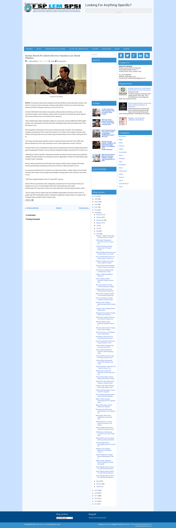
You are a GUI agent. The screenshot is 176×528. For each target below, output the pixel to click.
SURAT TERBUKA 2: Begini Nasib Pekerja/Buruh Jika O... (105, 456)
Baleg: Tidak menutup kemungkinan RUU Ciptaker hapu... (105, 400)
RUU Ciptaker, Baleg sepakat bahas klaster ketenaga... (105, 395)
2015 (96, 501)
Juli (97, 225)
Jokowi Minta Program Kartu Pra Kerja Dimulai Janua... (105, 356)
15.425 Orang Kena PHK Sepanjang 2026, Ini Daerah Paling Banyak (108, 111)
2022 (96, 207)
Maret (98, 481)
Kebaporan (106, 49)
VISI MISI (95, 49)
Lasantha (127, 524)
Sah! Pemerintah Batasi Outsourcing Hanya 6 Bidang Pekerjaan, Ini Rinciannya (139, 104)
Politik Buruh (123, 171)
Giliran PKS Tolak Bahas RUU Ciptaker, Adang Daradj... (105, 382)
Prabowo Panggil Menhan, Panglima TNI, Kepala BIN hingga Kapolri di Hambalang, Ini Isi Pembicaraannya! (109, 145)
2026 (96, 196)
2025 (96, 199)
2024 (96, 202)
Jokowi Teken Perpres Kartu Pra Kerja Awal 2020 (105, 346)
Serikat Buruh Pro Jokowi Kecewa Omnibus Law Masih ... (104, 423)
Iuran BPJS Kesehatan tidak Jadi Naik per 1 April (104, 270)
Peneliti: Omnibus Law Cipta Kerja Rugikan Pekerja (105, 262)
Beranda (59, 208)
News (52, 61)
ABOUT (117, 49)
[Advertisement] (88, 30)
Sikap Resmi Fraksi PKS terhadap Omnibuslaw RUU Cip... (105, 372)
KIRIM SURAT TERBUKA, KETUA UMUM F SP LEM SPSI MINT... (104, 462)
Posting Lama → (84, 208)
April (97, 234)
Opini (120, 161)
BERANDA (29, 49)
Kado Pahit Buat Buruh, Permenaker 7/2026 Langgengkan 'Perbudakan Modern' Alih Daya (109, 133)
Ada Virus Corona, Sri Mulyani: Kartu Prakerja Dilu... (105, 333)
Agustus (99, 223)
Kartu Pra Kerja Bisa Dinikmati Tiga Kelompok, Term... (105, 342)
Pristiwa (121, 177)
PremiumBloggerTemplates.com (141, 524)
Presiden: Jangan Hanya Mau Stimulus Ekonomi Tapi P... (105, 236)
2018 (96, 493)
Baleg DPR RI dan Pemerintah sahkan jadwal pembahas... (105, 439)
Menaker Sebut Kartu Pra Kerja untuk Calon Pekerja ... (105, 328)
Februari (99, 484)
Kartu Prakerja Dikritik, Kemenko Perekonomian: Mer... (105, 280)
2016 (96, 498)
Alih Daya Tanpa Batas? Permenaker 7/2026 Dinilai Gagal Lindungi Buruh (108, 122)
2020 (96, 212)
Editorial (121, 146)
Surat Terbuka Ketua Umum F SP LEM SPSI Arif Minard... (105, 467)
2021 (96, 210)
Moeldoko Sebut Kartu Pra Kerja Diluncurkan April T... (105, 337)
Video (121, 187)
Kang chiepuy (33, 61)
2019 (96, 490)
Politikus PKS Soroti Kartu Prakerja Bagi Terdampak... (105, 290)
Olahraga (122, 158)
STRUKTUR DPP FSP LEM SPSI (55, 49)
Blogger (57, 524)
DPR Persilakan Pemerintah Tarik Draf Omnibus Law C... (105, 428)
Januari (98, 486)
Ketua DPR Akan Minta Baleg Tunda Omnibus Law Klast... (105, 266)
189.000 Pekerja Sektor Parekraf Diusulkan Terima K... (105, 323)
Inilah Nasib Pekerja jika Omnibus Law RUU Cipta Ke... (104, 241)
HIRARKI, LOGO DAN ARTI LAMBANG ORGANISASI (136, 119)
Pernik (121, 168)
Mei (97, 231)
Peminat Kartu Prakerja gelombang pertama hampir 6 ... (106, 304)
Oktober (99, 217)
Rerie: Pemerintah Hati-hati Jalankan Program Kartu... (105, 299)
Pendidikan (122, 165)
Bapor (121, 139)
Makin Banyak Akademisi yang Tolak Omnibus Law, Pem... (106, 253)
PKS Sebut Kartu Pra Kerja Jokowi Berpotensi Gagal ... (105, 285)
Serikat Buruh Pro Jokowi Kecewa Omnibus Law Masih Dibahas (52, 57)
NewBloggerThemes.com (143, 526)
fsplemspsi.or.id (35, 4)
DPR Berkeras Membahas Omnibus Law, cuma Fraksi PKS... (105, 433)
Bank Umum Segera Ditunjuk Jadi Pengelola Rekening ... (105, 294)
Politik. (121, 174)
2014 (96, 504)
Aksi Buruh (122, 136)
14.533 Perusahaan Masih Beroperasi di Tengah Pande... (104, 247)
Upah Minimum (124, 183)
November (99, 214)
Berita (121, 143)
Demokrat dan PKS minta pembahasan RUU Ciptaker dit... (105, 411)
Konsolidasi (123, 152)
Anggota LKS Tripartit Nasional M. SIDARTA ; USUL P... (104, 450)
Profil (39, 49)
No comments (61, 61)
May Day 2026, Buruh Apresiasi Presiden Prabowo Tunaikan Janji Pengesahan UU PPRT (108, 158)
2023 (96, 204)
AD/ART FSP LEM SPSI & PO (78, 49)
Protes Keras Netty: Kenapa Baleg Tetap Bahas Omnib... (105, 377)
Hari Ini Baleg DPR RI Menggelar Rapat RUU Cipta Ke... (106, 444)
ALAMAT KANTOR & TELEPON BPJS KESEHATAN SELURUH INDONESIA (139, 89)
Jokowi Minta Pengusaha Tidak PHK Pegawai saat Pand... (104, 362)
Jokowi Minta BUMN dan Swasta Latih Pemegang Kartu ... (104, 351)
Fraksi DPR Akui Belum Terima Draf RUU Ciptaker (105, 391)
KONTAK (126, 49)
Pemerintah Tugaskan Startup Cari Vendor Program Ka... (105, 318)
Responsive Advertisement (97, 518)
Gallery (121, 149)
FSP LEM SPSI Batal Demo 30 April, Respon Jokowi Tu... (105, 257)
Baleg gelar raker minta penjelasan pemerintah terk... (104, 417)
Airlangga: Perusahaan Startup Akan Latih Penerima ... (105, 313)
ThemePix (108, 524)
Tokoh (121, 180)
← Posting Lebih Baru (32, 208)
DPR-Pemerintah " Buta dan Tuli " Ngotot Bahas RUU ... (106, 367)
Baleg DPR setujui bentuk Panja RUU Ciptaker (104, 406)
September (99, 220)
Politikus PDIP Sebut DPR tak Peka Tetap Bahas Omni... (105, 386)
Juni (97, 228)
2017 (96, 496)
